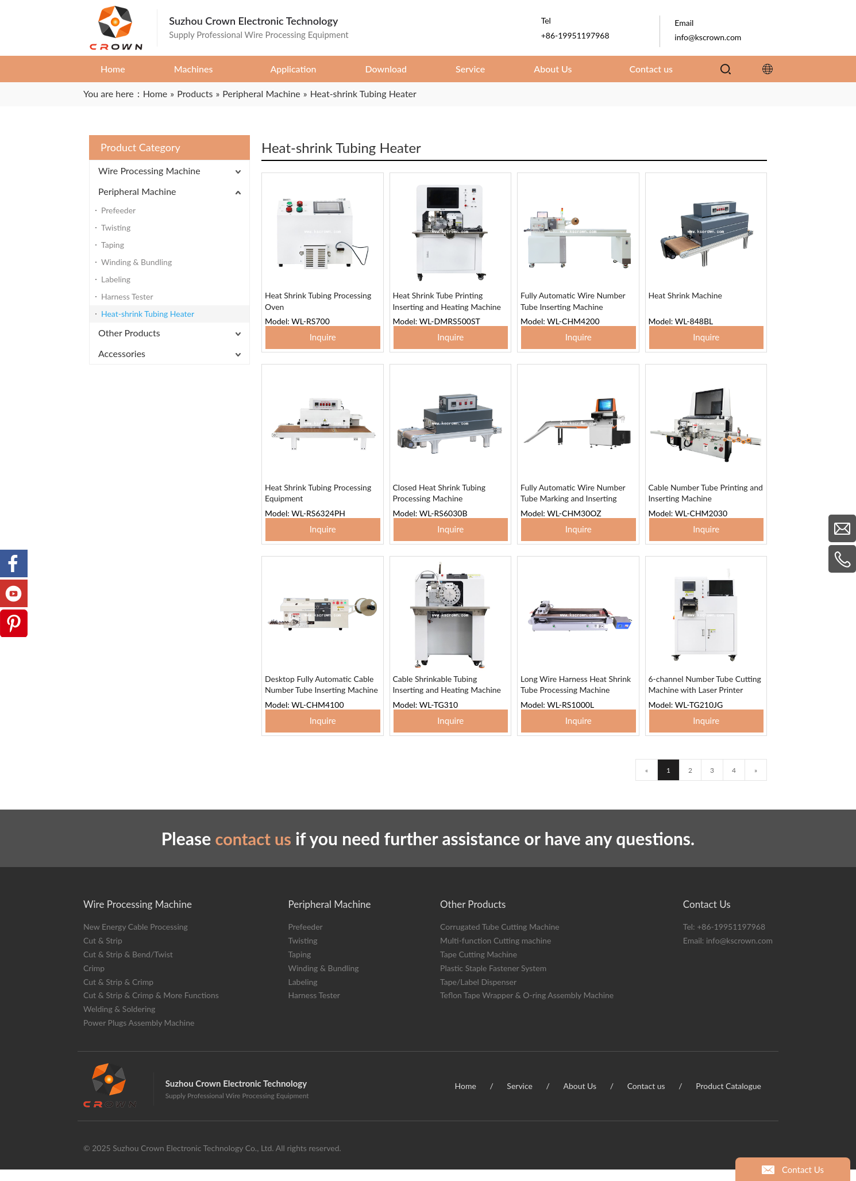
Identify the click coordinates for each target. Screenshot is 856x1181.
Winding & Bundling (136, 262)
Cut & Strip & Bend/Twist (128, 966)
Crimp (94, 979)
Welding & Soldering (119, 1021)
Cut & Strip (102, 952)
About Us (579, 1097)
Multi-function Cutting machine (495, 952)
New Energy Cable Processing (135, 939)
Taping (112, 245)
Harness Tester (127, 296)
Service (520, 1097)
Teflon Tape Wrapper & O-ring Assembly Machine (527, 1007)
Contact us (646, 1097)
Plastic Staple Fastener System (493, 979)
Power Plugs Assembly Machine (138, 1034)
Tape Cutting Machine (478, 966)
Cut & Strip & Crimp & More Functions (151, 1007)
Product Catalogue (728, 1097)
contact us (253, 849)
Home (465, 1097)
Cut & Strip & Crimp (118, 993)
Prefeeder (118, 210)
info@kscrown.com (739, 952)
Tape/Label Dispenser (478, 993)
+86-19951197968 (731, 939)
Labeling (115, 279)
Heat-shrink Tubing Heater (147, 314)
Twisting (115, 227)
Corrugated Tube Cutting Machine (500, 939)
